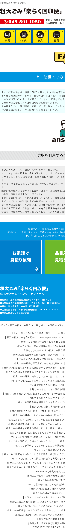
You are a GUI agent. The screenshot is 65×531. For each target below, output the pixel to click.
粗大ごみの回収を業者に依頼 (36, 333)
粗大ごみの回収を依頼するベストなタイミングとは (32, 372)
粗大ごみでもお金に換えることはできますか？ (31, 467)
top (15, 333)
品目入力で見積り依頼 (41, 523)
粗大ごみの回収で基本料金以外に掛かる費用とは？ (30, 368)
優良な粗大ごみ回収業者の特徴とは (35, 359)
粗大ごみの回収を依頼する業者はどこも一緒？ (30, 428)
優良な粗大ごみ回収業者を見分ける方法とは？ (34, 502)
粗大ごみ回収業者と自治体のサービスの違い (36, 355)
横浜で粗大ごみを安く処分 (21, 337)
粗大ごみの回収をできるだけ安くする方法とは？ (32, 510)
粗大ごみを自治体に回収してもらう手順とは (33, 433)
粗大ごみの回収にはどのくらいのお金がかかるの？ (35, 424)
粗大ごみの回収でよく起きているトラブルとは (32, 441)
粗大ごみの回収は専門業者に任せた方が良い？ (38, 363)
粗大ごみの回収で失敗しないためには (32, 376)
